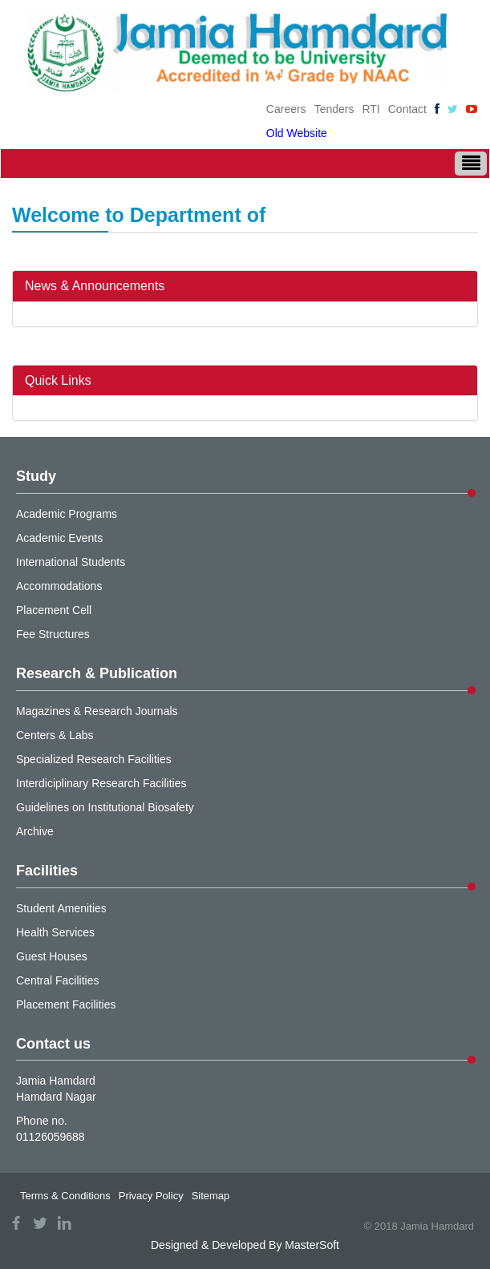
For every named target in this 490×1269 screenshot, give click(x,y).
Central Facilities (57, 980)
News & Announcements (94, 286)
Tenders (334, 109)
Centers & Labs (55, 735)
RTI (370, 109)
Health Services (55, 932)
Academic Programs (66, 513)
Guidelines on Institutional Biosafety (105, 807)
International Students (70, 562)
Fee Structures (53, 634)
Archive (35, 831)
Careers (286, 109)
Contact (407, 109)
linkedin (64, 1223)
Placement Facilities (66, 1004)
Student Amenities (61, 908)
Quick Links (58, 380)
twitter (40, 1223)
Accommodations (59, 586)
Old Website (296, 133)
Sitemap (211, 1196)
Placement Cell (53, 610)
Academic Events (59, 537)
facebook (16, 1223)
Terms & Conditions (65, 1196)
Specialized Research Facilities (94, 759)
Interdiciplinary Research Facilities (101, 783)
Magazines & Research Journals (97, 711)
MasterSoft (312, 1245)
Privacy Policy (151, 1196)
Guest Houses (51, 956)
